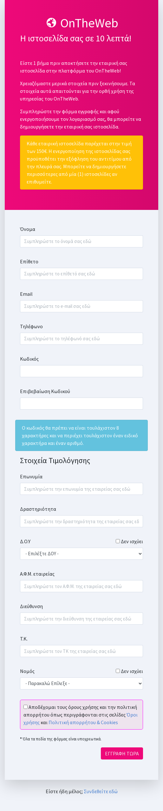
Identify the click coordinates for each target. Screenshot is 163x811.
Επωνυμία (31, 476)
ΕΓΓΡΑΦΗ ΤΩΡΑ (122, 753)
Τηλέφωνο (31, 326)
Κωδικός (29, 359)
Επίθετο (29, 261)
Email (26, 294)
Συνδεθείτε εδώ (101, 791)
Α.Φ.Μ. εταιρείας (37, 574)
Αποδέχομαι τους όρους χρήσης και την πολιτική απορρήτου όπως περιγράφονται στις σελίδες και (80, 714)
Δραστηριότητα (38, 509)
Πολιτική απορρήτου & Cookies (83, 722)
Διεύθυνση (31, 606)
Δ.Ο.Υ (25, 541)
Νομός (27, 671)
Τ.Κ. (24, 638)
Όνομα (27, 229)
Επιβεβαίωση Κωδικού (45, 391)
